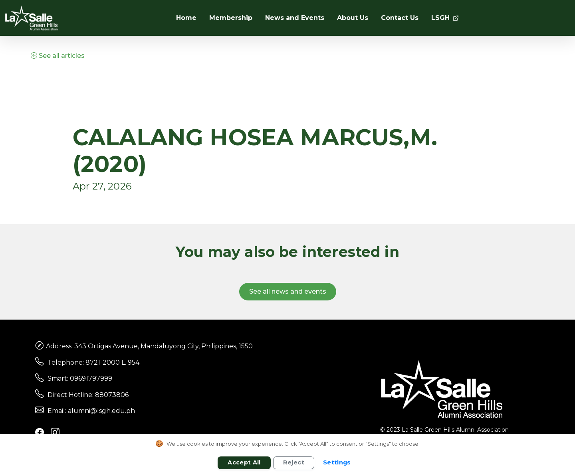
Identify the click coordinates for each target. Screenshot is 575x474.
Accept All (244, 462)
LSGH (444, 18)
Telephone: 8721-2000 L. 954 (93, 362)
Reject (293, 462)
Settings (337, 462)
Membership (230, 18)
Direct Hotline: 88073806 (88, 395)
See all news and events (287, 291)
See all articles (58, 55)
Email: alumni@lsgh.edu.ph (91, 411)
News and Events (294, 18)
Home (186, 18)
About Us (352, 18)
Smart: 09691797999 (80, 378)
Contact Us (399, 18)
